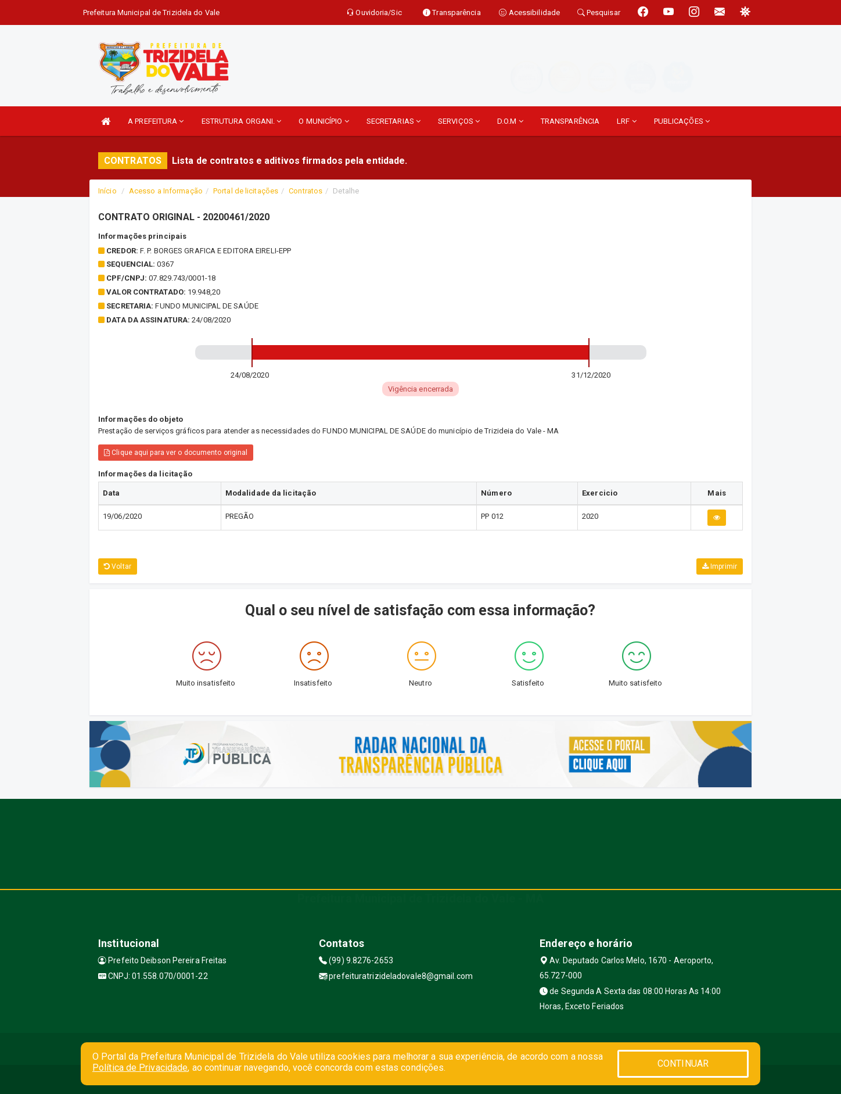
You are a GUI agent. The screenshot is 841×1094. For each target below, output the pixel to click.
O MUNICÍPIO (323, 121)
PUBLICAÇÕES (682, 121)
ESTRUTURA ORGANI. (242, 121)
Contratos (305, 190)
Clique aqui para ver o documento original (175, 453)
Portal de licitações (245, 190)
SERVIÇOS (459, 121)
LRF (627, 121)
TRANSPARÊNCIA (570, 121)
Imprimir (719, 566)
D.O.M (510, 121)
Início (107, 190)
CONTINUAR (683, 1063)
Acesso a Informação (166, 190)
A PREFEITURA (156, 121)
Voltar (117, 566)
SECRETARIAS (393, 121)
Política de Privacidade (140, 1067)
